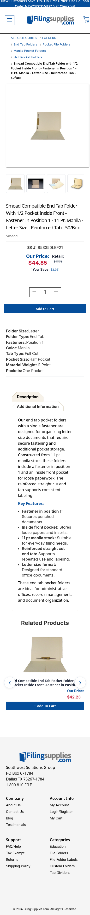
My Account (59, 805)
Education (58, 846)
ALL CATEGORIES (24, 38)
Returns (12, 859)
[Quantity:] (45, 292)
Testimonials (16, 825)
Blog (9, 818)
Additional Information (38, 406)
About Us (13, 805)
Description (27, 396)
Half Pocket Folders (27, 57)
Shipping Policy (18, 866)
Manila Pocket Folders (29, 50)
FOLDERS (49, 38)
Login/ (55, 812)
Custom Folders (62, 866)
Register (66, 812)
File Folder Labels (64, 859)
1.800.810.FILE (19, 785)
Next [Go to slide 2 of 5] (80, 682)
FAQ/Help (13, 846)
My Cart (56, 818)
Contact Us (15, 812)
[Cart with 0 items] (86, 20)
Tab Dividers (60, 872)
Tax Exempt (15, 853)
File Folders (59, 853)
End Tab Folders (25, 44)
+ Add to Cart (45, 706)
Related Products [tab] (45, 622)
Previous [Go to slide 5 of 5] (10, 682)
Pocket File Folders (56, 44)
